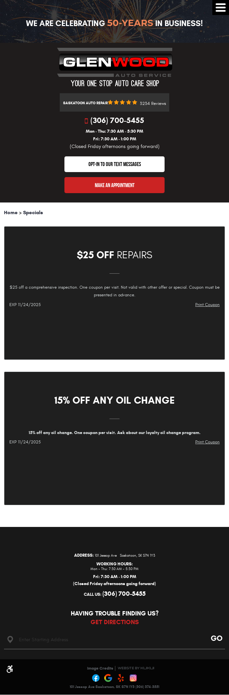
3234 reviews (153, 104)
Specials (33, 213)
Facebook (95, 678)
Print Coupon (207, 304)
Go (216, 638)
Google (108, 678)
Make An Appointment (115, 185)
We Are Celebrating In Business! (114, 23)
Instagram (133, 678)
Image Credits (100, 668)
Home (11, 213)
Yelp (120, 678)
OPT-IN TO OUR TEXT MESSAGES (114, 164)
